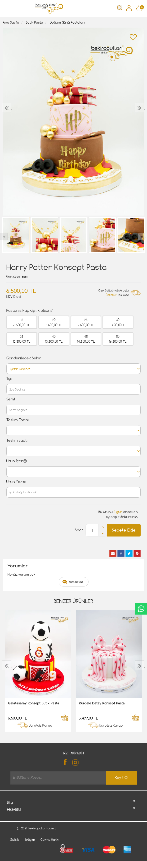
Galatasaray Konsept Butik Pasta (33, 703)
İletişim (30, 839)
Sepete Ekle (124, 530)
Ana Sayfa (11, 22)
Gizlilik (14, 839)
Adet (79, 530)
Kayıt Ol (122, 777)
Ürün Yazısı (16, 481)
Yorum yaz (76, 582)
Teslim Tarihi (17, 420)
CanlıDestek (141, 609)
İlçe (9, 378)
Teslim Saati (17, 440)
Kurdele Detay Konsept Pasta (102, 703)
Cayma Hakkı (49, 839)
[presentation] (7, 107)
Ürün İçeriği (16, 461)
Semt (10, 399)
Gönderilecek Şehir (23, 358)
